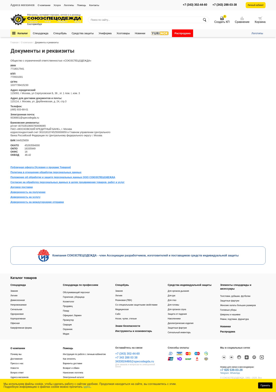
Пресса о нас (16, 363)
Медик (66, 334)
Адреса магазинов (19, 377)
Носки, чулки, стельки (126, 318)
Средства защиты (83, 33)
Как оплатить (69, 359)
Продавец (68, 306)
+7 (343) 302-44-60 (195, 4)
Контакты (94, 5)
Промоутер (68, 320)
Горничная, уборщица (74, 297)
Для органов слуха (177, 309)
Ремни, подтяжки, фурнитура (234, 319)
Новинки (140, 33)
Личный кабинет (256, 5)
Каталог (23, 33)
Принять (265, 385)
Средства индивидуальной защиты (190, 285)
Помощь (81, 5)
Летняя (13, 295)
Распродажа (182, 33)
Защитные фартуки (177, 328)
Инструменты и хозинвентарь (133, 331)
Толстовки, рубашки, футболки (235, 296)
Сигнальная (16, 309)
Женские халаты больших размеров (238, 305)
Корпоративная (18, 318)
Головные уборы (228, 310)
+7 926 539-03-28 (231, 369)
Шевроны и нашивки (230, 314)
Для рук (171, 295)
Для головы (173, 305)
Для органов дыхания (178, 291)
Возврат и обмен (71, 368)
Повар (66, 311)
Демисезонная (17, 300)
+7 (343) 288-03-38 (224, 4)
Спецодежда (40, 33)
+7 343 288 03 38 (126, 357)
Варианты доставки (72, 363)
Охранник (67, 329)
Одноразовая (17, 314)
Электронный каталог (73, 377)
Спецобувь (60, 33)
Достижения (16, 359)
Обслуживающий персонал (76, 292)
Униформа (105, 33)
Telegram (224, 373)
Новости (14, 368)
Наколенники (174, 318)
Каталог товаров (23, 278)
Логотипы (69, 5)
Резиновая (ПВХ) (123, 300)
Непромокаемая (18, 305)
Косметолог (68, 301)
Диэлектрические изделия (180, 323)
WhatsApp (235, 373)
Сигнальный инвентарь (179, 332)
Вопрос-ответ (17, 372)
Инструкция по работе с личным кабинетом (84, 354)
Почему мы (16, 354)
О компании (44, 5)
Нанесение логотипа (73, 372)
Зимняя (14, 291)
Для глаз (172, 300)
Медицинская (122, 309)
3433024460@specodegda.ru (134, 361)
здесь (87, 386)
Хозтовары (123, 33)
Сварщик (67, 324)
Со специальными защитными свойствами (136, 305)
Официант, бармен (72, 315)
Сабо (117, 314)
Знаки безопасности (127, 325)
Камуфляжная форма (21, 328)
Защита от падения (177, 314)
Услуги (57, 5)
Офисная (15, 323)
